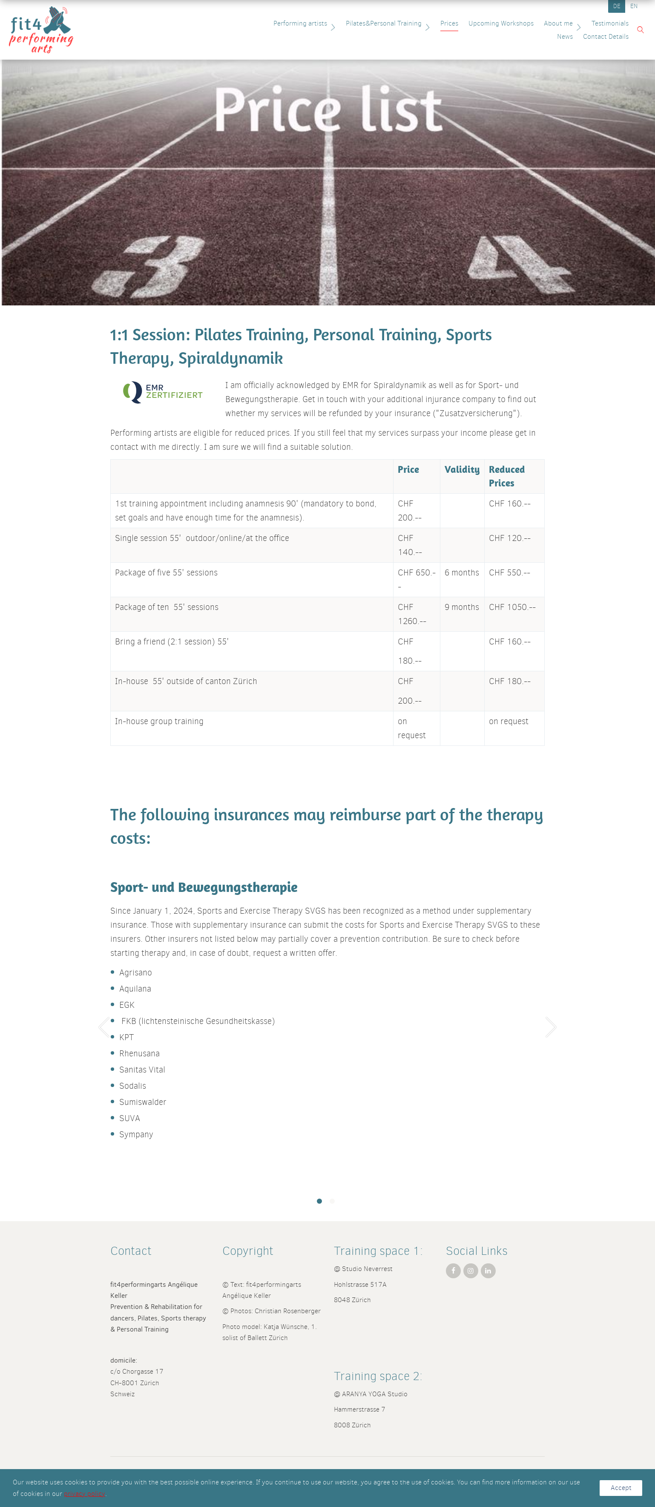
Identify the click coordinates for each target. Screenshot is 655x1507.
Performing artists (275, 23)
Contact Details (601, 36)
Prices (419, 23)
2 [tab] (332, 1201)
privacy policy (84, 1493)
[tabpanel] (327, 1022)
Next (551, 1027)
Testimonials (579, 23)
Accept (621, 1487)
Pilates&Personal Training (359, 23)
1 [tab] (319, 1201)
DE (617, 6)
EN (634, 6)
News (616, 23)
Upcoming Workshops (470, 23)
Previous (104, 1027)
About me (533, 23)
